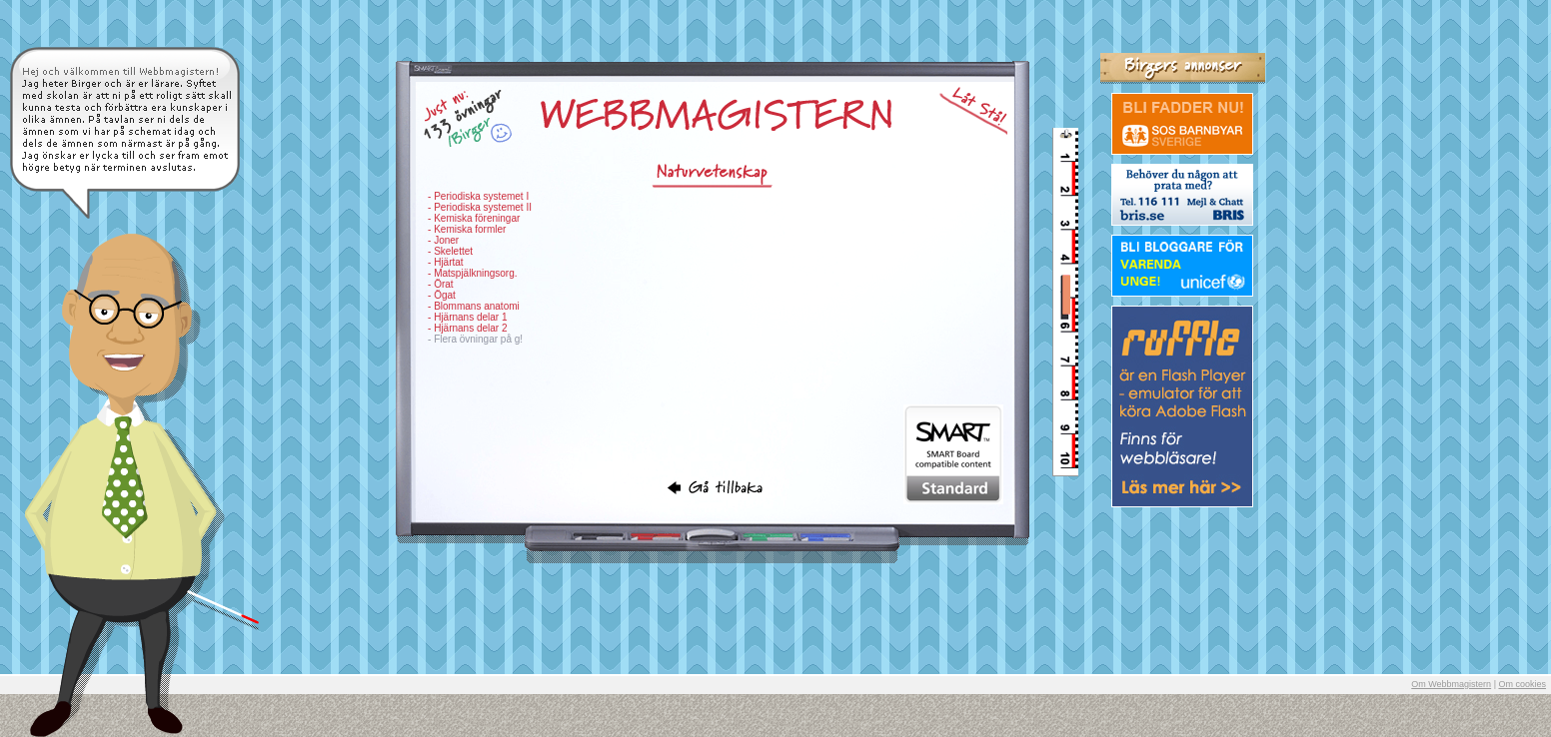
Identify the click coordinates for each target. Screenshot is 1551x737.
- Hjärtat (446, 262)
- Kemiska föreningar (474, 218)
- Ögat (442, 295)
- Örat (441, 284)
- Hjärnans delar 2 (467, 328)
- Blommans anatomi (474, 306)
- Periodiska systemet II (480, 207)
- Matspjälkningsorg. (472, 273)
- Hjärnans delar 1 (467, 317)
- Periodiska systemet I (478, 196)
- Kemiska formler (467, 229)
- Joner (443, 240)
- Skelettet (450, 251)
